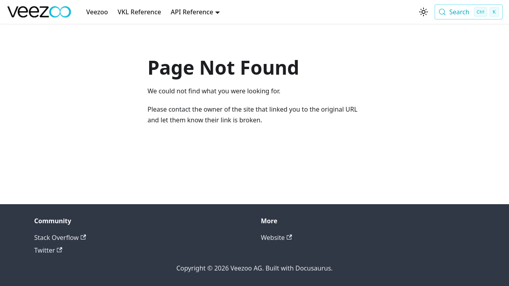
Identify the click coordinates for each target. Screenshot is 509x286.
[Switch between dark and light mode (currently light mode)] (423, 12)
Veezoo (97, 12)
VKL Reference (139, 12)
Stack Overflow (60, 237)
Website (276, 237)
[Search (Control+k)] (469, 11)
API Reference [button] (192, 12)
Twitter (48, 250)
